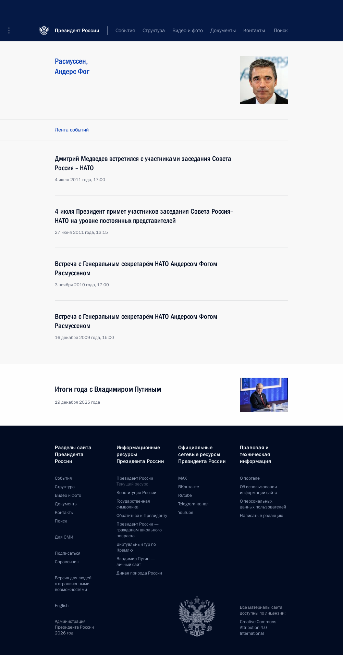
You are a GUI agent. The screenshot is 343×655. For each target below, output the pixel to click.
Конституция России (136, 493)
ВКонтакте (188, 487)
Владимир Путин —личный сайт (136, 562)
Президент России (77, 10)
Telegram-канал (193, 504)
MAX (182, 478)
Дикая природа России (139, 573)
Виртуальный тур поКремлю (136, 547)
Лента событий (72, 129)
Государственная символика (133, 504)
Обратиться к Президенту (142, 516)
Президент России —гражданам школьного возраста (139, 530)
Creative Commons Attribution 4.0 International (258, 628)
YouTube (185, 512)
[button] (11, 10)
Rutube (185, 495)
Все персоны (273, 30)
